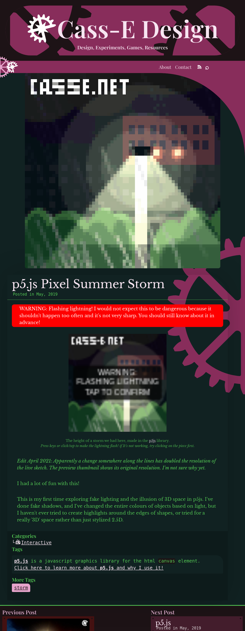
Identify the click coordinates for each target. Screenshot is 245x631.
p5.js (21, 561)
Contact (183, 67)
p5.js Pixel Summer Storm (88, 284)
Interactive (34, 542)
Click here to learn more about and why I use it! (88, 568)
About (165, 67)
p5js (152, 441)
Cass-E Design (137, 28)
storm (21, 587)
